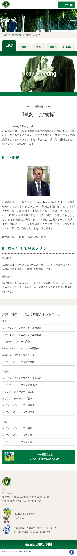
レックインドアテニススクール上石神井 (23, 334)
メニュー (64, 4)
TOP (4, 35)
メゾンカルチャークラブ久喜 (17, 442)
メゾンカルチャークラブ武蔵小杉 (19, 385)
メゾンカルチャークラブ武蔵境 (18, 362)
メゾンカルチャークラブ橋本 (17, 398)
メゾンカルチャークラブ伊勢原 (18, 412)
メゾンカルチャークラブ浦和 (17, 428)
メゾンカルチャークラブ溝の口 (18, 391)
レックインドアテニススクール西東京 (21, 328)
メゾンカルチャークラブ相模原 (18, 405)
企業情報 (16, 35)
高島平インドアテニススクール (18, 355)
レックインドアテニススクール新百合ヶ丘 (24, 378)
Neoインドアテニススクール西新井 (20, 348)
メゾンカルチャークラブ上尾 (17, 435)
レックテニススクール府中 (16, 341)
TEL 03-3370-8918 (11, 501)
